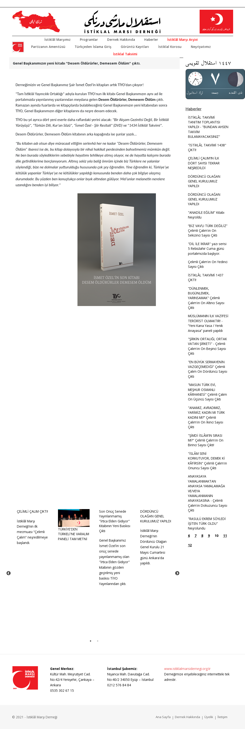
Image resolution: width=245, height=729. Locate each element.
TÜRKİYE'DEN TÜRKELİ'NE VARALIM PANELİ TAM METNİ (73, 534)
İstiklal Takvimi (125, 54)
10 (216, 535)
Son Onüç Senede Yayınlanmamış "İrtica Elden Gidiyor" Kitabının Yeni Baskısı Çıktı (114, 521)
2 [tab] (97, 641)
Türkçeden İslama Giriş (93, 46)
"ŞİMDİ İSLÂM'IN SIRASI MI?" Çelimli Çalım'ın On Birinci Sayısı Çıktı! (205, 440)
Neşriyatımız (201, 46)
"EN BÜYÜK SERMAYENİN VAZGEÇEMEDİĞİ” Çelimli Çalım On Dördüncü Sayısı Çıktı (207, 369)
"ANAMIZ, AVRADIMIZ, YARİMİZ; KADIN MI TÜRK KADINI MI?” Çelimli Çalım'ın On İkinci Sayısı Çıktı (206, 417)
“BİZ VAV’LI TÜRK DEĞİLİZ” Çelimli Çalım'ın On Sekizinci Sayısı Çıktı (207, 230)
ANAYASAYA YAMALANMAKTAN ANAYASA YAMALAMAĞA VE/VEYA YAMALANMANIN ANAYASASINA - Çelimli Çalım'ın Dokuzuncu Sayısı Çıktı (207, 493)
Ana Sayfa (163, 717)
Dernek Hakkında (121, 39)
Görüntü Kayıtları (135, 46)
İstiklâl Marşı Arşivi (182, 39)
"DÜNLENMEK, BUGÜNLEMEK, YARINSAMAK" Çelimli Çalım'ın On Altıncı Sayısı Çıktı (206, 298)
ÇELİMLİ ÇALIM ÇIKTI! (32, 511)
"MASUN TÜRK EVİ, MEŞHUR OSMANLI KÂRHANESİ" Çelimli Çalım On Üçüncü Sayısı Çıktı (207, 391)
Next (177, 573)
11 (225, 535)
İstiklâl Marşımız (57, 39)
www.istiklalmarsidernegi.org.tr (187, 668)
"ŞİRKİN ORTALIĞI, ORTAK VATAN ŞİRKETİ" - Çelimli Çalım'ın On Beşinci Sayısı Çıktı (207, 346)
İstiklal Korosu (170, 46)
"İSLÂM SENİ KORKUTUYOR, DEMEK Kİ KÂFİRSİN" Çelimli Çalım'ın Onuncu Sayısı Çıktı (207, 460)
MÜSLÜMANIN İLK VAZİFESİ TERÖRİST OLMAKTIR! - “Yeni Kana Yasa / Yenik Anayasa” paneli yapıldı (208, 323)
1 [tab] (90, 641)
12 (190, 545)
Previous (8, 573)
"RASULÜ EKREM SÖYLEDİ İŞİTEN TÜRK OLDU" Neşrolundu (207, 523)
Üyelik (208, 717)
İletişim (222, 717)
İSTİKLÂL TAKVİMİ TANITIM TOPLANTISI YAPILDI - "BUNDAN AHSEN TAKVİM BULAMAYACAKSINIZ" (208, 127)
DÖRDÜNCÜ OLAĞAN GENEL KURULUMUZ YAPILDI (155, 516)
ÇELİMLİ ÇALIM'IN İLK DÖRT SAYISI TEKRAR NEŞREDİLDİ (204, 163)
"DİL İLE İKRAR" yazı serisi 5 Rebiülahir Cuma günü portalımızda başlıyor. (207, 248)
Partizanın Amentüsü (48, 46)
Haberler (151, 39)
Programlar (89, 39)
